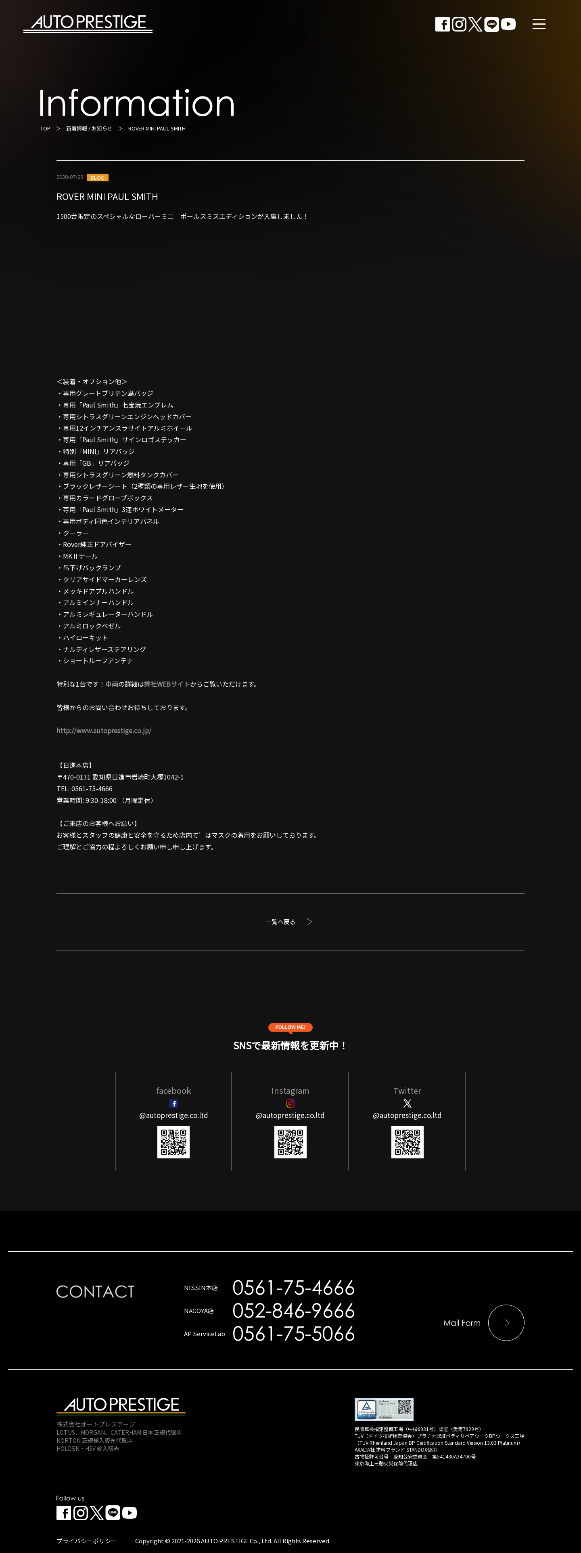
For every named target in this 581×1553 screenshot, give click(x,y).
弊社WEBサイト (167, 684)
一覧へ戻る (280, 921)
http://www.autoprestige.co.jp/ (103, 730)
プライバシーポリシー (86, 1540)
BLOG (97, 177)
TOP (45, 128)
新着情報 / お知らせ (89, 128)
